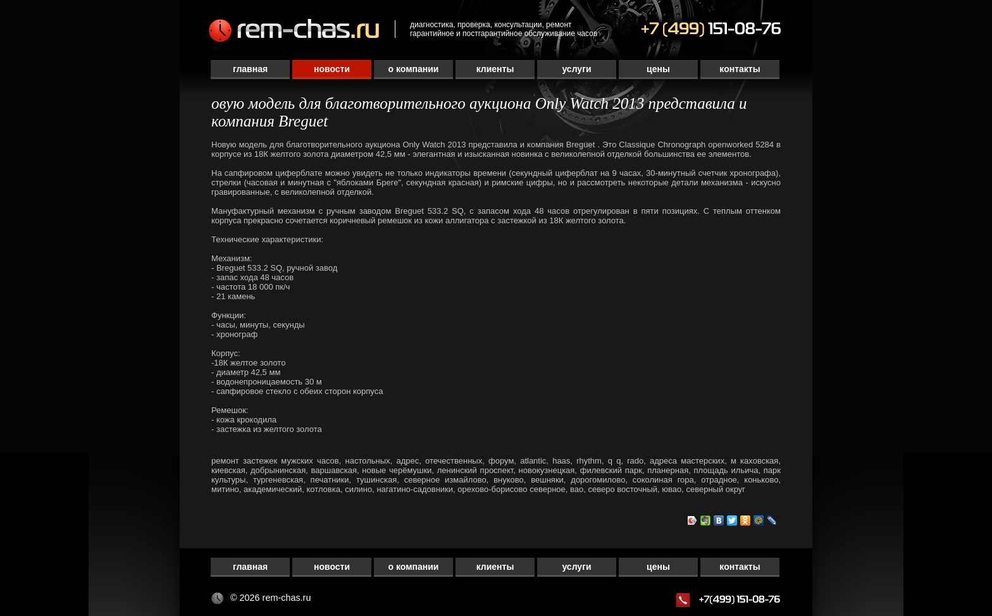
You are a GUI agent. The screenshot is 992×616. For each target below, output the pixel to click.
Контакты (739, 69)
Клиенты (495, 69)
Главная (250, 69)
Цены (658, 69)
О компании (413, 69)
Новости (332, 69)
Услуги (576, 69)
